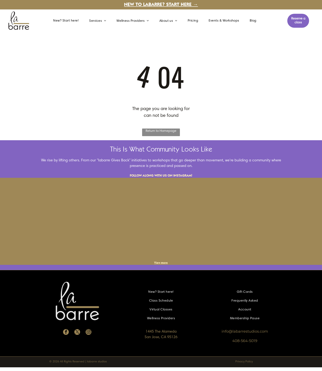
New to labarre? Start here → (161, 4)
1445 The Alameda (161, 332)
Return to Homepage (161, 131)
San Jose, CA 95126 (161, 337)
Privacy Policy (244, 361)
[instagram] (88, 332)
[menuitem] (67, 20)
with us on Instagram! (173, 175)
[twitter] (77, 332)
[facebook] (66, 332)
